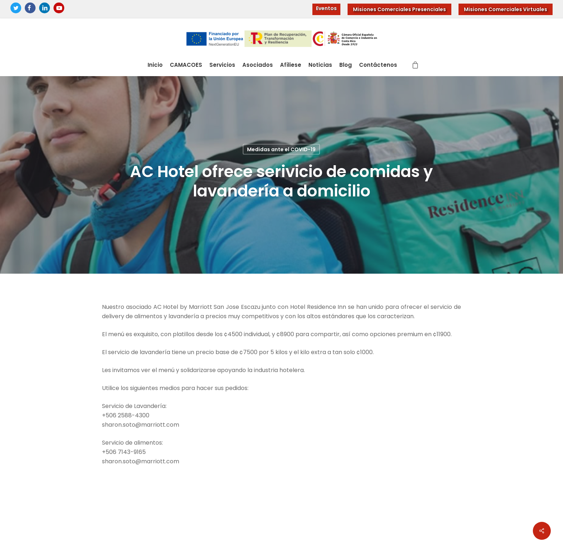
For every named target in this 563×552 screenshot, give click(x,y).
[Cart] (415, 65)
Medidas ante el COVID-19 (281, 149)
